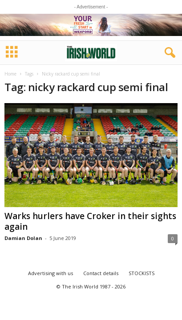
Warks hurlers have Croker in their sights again (90, 221)
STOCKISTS (141, 273)
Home (10, 74)
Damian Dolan (23, 238)
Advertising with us (50, 273)
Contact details (100, 273)
